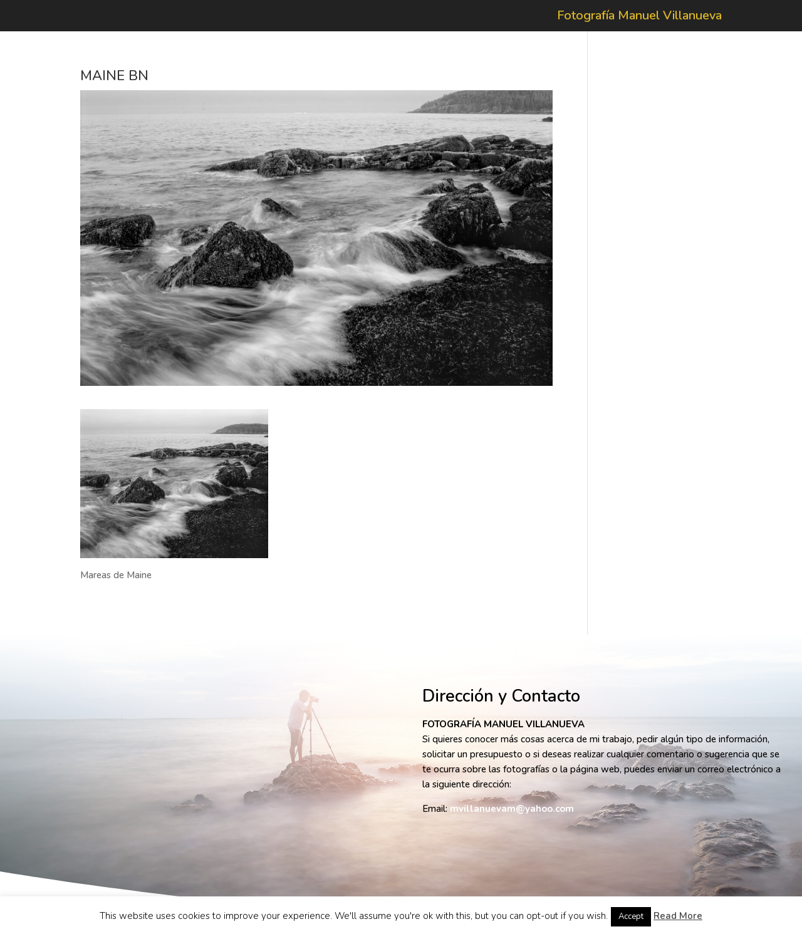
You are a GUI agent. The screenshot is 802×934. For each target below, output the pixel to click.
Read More (678, 916)
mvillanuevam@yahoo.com (512, 808)
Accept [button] (630, 916)
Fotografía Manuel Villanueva (639, 17)
